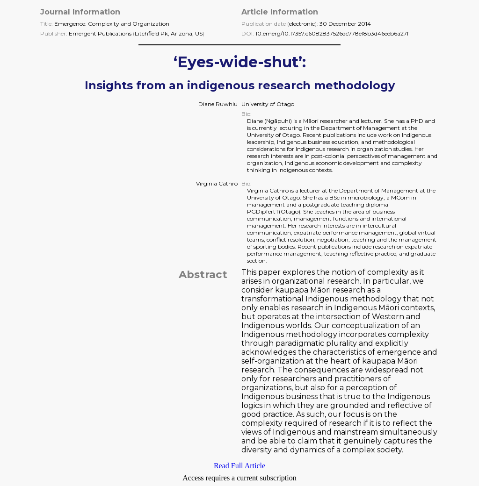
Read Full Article (239, 466)
